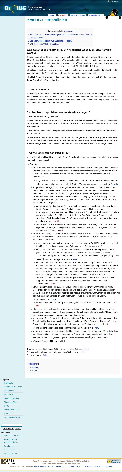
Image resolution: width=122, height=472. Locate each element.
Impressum (110, 466)
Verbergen (68, 31)
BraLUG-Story (10, 394)
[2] (111, 183)
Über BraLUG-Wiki (92, 466)
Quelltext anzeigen (78, 15)
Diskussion (62, 15)
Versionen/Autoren (95, 15)
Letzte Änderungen (12, 410)
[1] (90, 337)
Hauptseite (8, 383)
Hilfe (6, 413)
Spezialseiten (9, 446)
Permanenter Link (11, 454)
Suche (3, 422)
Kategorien (33, 364)
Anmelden (114, 1)
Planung (35, 367)
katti (57, 221)
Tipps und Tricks (10, 402)
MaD (116, 184)
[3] (43, 259)
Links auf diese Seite (12, 436)
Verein (34, 371)
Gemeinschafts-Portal (13, 387)
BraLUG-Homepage (12, 417)
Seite (52, 15)
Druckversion (9, 450)
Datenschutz (75, 466)
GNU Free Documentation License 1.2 (49, 466)
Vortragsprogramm (11, 398)
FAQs (6, 406)
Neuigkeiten (9, 390)
